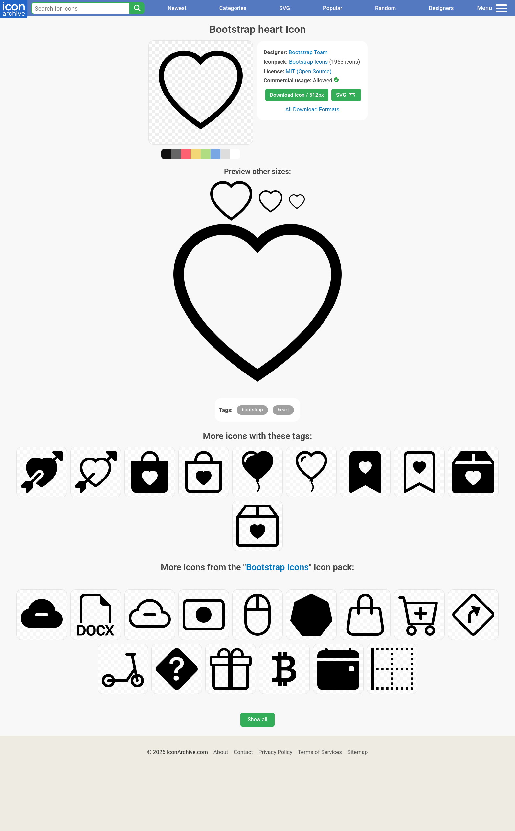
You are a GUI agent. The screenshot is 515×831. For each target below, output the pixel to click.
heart (283, 410)
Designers (441, 8)
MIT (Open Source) (309, 71)
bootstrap (252, 410)
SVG (284, 8)
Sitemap (357, 752)
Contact (243, 752)
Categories (233, 8)
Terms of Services (320, 752)
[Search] (137, 8)
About (220, 752)
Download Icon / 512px (297, 95)
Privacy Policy (275, 752)
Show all (257, 719)
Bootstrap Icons (308, 61)
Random (385, 8)
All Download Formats (312, 109)
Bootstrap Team (308, 52)
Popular (332, 8)
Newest (177, 8)
